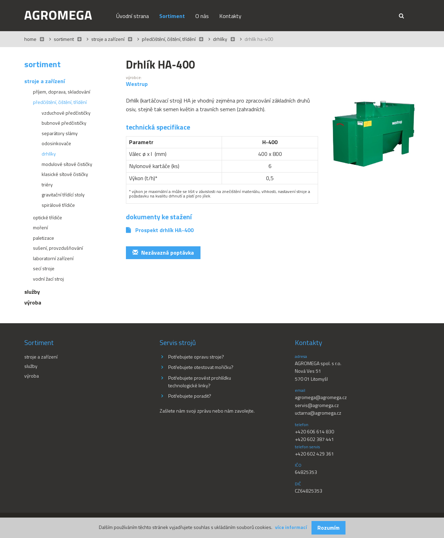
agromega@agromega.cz (321, 397)
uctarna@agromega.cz (318, 412)
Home (30, 39)
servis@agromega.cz (317, 405)
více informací (291, 527)
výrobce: (134, 78)
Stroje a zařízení (108, 39)
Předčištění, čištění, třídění (169, 39)
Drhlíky (220, 39)
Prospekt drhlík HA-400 (164, 230)
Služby (30, 366)
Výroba (31, 375)
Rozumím (328, 528)
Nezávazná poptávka (163, 252)
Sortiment (64, 39)
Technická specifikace (158, 127)
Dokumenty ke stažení (159, 216)
